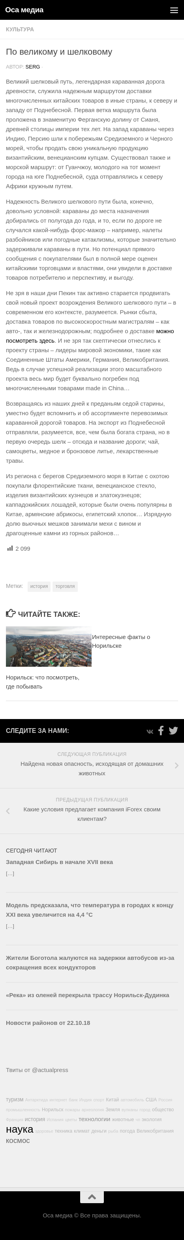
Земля (112, 1109)
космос (18, 1140)
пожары (72, 1109)
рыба (113, 1131)
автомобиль (132, 1099)
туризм (15, 1099)
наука (20, 1129)
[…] (10, 873)
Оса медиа (24, 10)
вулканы (130, 1109)
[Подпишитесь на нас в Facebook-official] (160, 730)
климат (82, 1131)
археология (93, 1109)
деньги (98, 1131)
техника (63, 1131)
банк (73, 1099)
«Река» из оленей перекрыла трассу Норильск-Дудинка (87, 995)
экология (151, 1119)
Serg (33, 67)
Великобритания (155, 1131)
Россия (165, 1099)
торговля (65, 586)
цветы (71, 1119)
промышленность (23, 1109)
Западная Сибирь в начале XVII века (59, 861)
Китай (112, 1100)
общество (163, 1109)
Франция (14, 1119)
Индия (85, 1099)
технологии (94, 1119)
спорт (99, 1099)
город (144, 1109)
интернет (58, 1099)
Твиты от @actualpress (37, 1069)
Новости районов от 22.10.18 (48, 1022)
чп (138, 1119)
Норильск (52, 1109)
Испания (55, 1119)
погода (127, 1131)
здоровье (44, 1131)
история (39, 586)
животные (123, 1119)
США (151, 1100)
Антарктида (36, 1099)
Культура (20, 29)
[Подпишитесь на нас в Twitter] (173, 730)
